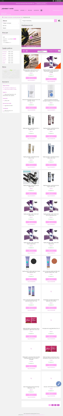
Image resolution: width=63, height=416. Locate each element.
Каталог (22, 10)
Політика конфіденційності (39, 414)
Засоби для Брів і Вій (17, 17)
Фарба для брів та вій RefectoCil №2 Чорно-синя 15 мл (51, 186)
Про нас (30, 10)
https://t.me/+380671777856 (10, 89)
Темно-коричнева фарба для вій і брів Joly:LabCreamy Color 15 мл (31, 300)
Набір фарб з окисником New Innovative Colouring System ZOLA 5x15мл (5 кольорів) (31, 358)
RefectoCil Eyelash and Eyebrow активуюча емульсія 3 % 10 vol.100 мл (51, 100)
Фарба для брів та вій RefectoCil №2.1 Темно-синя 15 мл (51, 157)
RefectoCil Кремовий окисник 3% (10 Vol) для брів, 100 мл (31, 100)
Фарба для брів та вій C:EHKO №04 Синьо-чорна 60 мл (31, 243)
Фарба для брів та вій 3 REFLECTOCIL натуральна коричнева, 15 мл (31, 70)
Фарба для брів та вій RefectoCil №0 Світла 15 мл (31, 157)
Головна (16, 10)
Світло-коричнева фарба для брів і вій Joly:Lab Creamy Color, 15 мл (51, 272)
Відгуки (4, 28)
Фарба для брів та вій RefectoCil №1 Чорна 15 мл (31, 186)
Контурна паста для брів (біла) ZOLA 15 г (51, 329)
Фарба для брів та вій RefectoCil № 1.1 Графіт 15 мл (31, 129)
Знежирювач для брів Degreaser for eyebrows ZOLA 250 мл (51, 300)
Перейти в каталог (41, 3)
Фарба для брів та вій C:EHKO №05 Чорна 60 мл (51, 243)
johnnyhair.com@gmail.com (10, 87)
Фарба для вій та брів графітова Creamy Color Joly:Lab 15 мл (31, 272)
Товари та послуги (8, 17)
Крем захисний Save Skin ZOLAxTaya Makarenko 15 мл (31, 387)
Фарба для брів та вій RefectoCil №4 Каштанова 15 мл (51, 129)
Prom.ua (37, 413)
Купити (31, 78)
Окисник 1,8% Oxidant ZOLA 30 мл (51, 386)
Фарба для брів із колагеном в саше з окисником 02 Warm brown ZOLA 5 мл (51, 357)
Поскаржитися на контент (28, 414)
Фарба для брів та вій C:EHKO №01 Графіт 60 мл (31, 214)
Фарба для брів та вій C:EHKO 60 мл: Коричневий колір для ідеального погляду (51, 71)
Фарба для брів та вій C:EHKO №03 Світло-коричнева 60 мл (51, 214)
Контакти (36, 10)
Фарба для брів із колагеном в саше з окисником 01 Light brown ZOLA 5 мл (31, 329)
